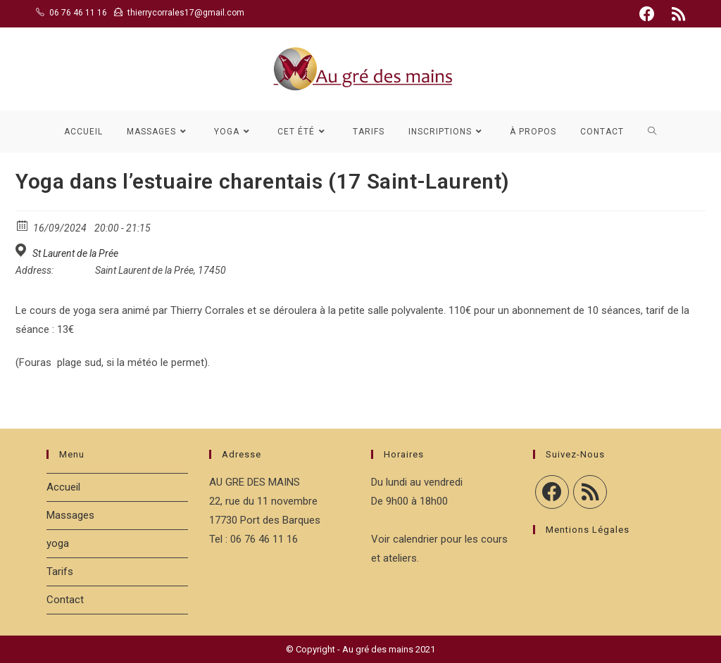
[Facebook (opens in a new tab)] (647, 14)
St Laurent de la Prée (75, 253)
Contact (65, 599)
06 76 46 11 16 (78, 13)
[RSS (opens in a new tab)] (676, 14)
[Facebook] (552, 492)
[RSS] (590, 492)
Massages (70, 515)
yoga (57, 543)
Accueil (63, 487)
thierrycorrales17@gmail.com (185, 13)
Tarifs (59, 571)
